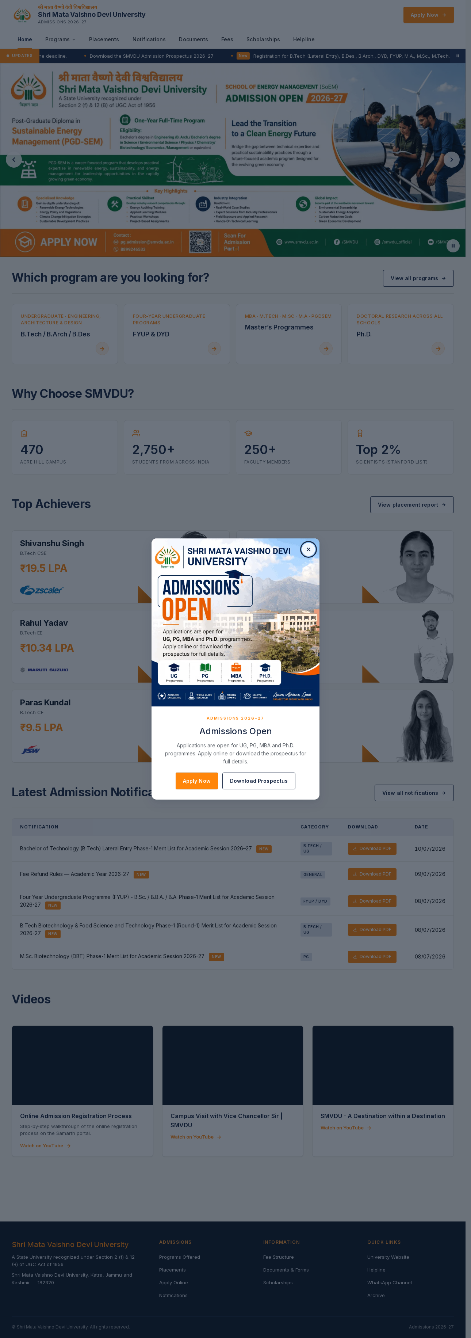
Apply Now (197, 781)
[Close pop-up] (308, 549)
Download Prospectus (259, 781)
